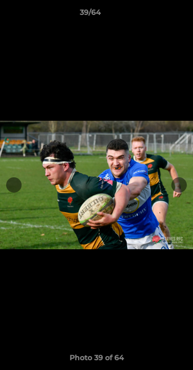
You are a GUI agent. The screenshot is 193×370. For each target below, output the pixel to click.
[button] (156, 15)
